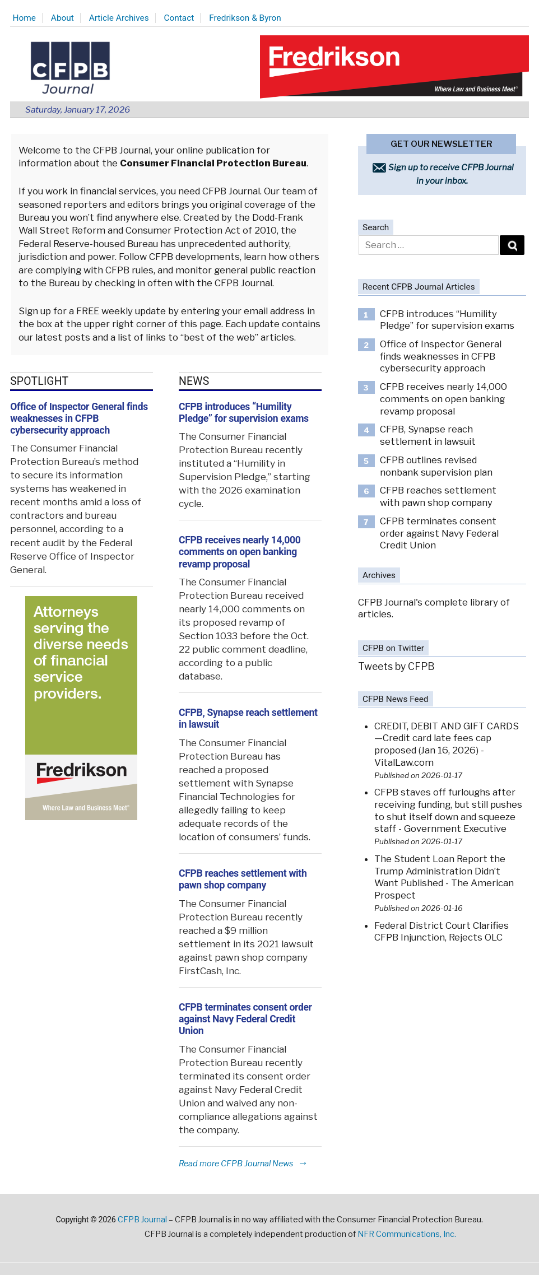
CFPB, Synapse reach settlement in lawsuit (428, 435)
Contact (179, 18)
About (62, 18)
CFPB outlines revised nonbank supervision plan (436, 466)
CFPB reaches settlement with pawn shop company (242, 879)
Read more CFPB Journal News (243, 1163)
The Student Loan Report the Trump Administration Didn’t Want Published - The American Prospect (444, 877)
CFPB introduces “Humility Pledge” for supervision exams (244, 412)
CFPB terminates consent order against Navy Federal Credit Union (245, 1019)
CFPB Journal (142, 1219)
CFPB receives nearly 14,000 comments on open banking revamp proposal (239, 551)
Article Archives (119, 18)
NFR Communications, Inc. (406, 1234)
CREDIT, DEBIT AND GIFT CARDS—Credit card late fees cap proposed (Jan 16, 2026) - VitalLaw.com (446, 744)
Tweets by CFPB (396, 666)
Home (24, 18)
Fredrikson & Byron (245, 18)
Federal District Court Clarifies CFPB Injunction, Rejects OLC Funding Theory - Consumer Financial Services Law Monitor (443, 943)
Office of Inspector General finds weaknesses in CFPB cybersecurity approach (79, 418)
